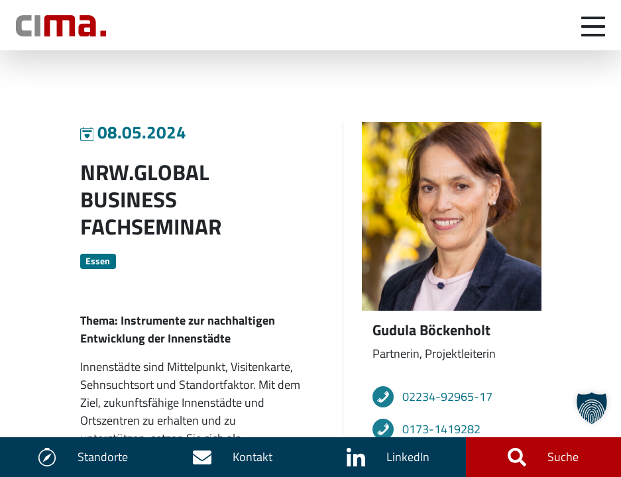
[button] (592, 408)
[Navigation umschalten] (593, 25)
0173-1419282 (441, 429)
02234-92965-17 (447, 396)
